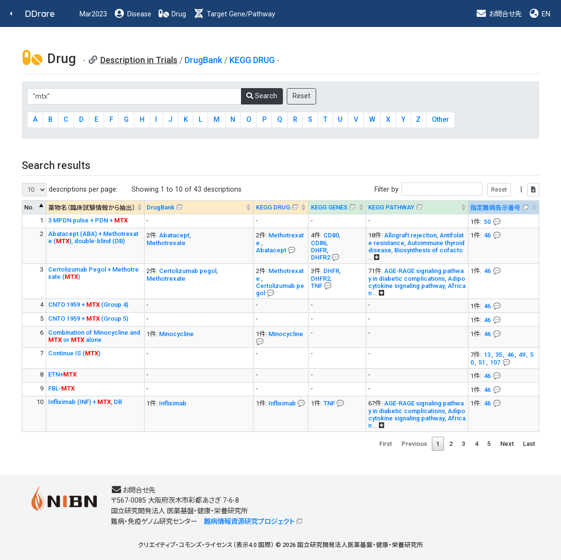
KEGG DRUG (252, 60)
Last (529, 443)
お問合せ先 (498, 14)
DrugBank (203, 60)
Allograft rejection (410, 235)
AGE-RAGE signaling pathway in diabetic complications (416, 274)
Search (261, 96)
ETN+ (62, 374)
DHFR (319, 250)
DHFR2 (320, 257)
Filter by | (456, 189)
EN (539, 14)
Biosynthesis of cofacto (428, 250)
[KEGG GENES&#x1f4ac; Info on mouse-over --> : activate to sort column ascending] (337, 207)
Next (507, 443)
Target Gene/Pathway (234, 14)
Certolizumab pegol (187, 270)
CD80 (331, 235)
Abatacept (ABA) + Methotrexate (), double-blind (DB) (93, 237)
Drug (172, 14)
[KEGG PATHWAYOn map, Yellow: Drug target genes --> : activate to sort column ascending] (417, 207)
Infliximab (173, 403)
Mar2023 (93, 14)
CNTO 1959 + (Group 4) (88, 304)
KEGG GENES (329, 207)
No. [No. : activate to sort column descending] (29, 207)
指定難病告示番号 (495, 207)
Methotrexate (166, 243)
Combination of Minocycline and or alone (94, 336)
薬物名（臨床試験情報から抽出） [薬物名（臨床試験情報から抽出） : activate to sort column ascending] (91, 207)
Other (440, 120)
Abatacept (174, 235)
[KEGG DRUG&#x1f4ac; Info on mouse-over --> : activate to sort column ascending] (281, 207)
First (385, 443)
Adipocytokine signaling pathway (416, 282)
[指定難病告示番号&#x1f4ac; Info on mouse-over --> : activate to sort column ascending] (503, 207)
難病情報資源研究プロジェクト (249, 522)
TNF (316, 285)
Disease (132, 14)
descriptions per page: (70, 189)
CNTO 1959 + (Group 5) (88, 318)
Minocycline (176, 334)
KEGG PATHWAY (391, 207)
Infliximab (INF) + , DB (85, 401)
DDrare (40, 13)
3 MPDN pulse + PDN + (88, 220)
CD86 (318, 243)
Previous (414, 443)
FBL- (61, 388)
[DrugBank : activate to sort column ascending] (198, 207)
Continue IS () (74, 353)
